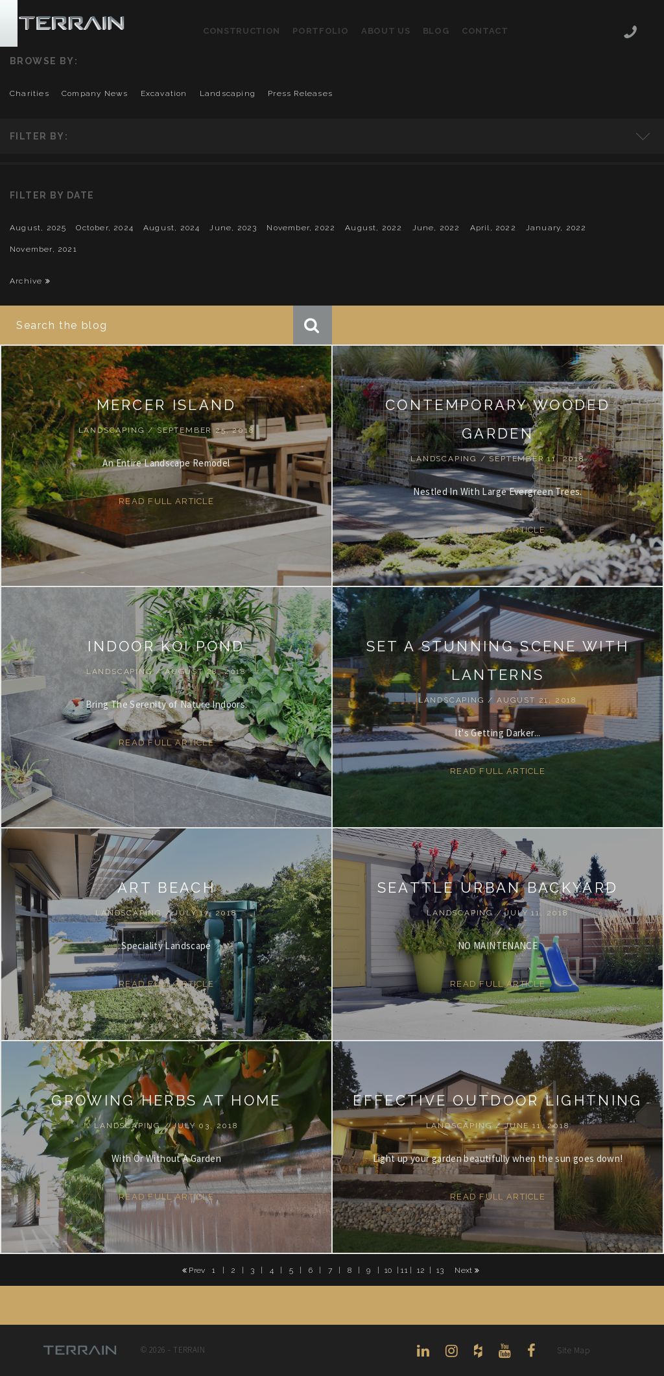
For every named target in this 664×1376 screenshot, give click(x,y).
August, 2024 (171, 227)
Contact (485, 31)
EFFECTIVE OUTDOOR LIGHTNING (497, 1100)
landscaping (227, 93)
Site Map (573, 1350)
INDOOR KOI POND (166, 646)
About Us (385, 31)
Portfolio (320, 31)
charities (29, 93)
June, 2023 (233, 227)
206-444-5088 (630, 33)
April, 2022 (493, 227)
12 (421, 1269)
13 (440, 1269)
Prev (194, 1270)
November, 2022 (301, 227)
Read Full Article (166, 501)
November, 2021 (43, 249)
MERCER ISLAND (167, 404)
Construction (241, 31)
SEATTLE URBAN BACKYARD (498, 887)
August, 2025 (38, 227)
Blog (436, 31)
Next (467, 1270)
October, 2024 (105, 227)
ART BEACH (166, 887)
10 (388, 1269)
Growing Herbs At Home (166, 1100)
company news (95, 93)
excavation (164, 93)
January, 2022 (556, 227)
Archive (30, 280)
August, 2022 (373, 227)
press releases (300, 93)
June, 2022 (436, 227)
